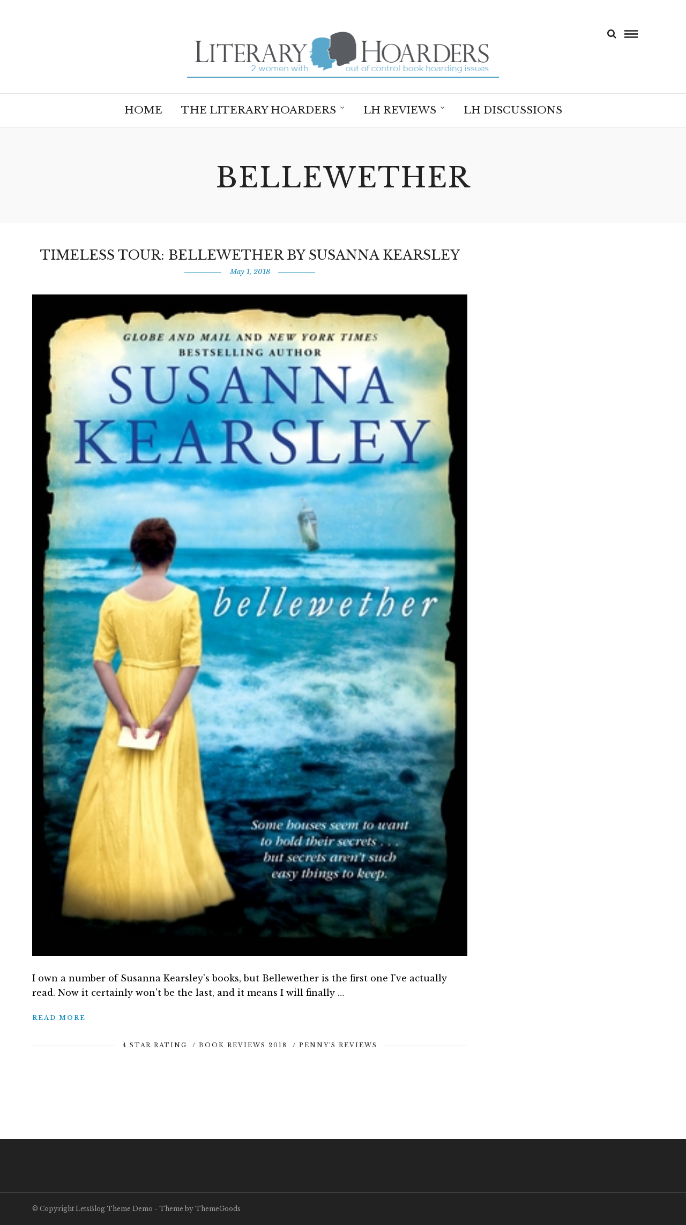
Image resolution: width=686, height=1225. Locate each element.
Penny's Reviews (338, 1045)
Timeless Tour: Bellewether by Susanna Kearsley (250, 255)
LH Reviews (399, 110)
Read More (59, 1018)
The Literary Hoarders (258, 110)
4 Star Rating (154, 1045)
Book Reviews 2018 (243, 1045)
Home (143, 110)
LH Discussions (513, 110)
